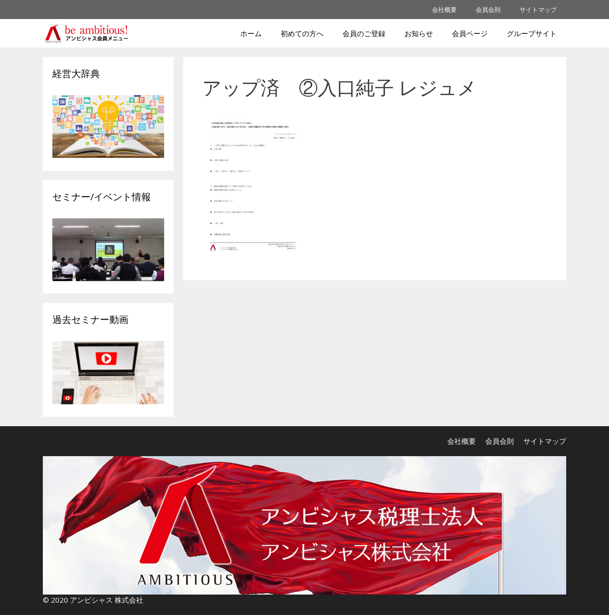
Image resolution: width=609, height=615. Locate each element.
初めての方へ (302, 33)
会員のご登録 (364, 33)
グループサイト (532, 33)
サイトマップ (538, 9)
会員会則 (488, 9)
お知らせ (418, 33)
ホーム (251, 33)
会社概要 (444, 9)
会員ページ (470, 33)
